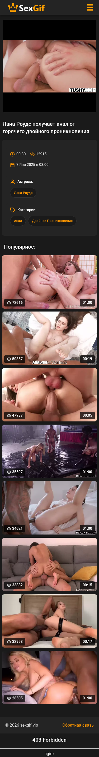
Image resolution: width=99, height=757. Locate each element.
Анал (18, 221)
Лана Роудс (23, 193)
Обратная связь (78, 725)
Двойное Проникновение (52, 221)
